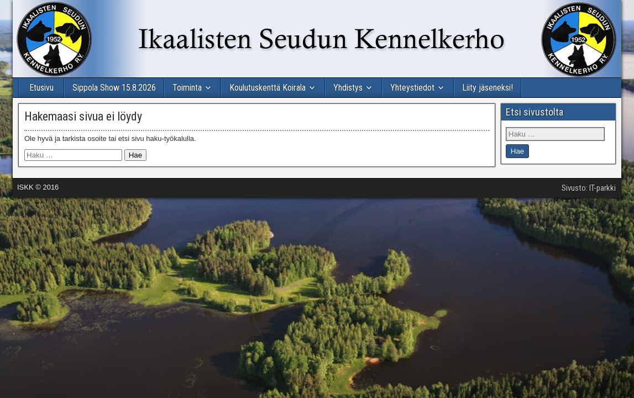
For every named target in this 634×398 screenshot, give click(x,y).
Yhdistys (348, 87)
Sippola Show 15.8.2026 (114, 87)
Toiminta (187, 87)
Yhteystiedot (412, 87)
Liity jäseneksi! (487, 87)
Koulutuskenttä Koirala (267, 87)
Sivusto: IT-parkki (589, 188)
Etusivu (41, 87)
